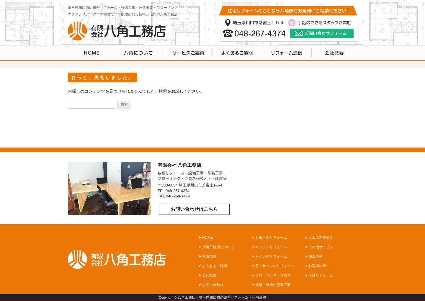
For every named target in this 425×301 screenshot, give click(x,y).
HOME (90, 53)
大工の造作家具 (320, 237)
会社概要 (209, 275)
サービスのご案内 (187, 53)
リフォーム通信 (287, 53)
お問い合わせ (212, 285)
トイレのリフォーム (271, 256)
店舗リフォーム (320, 275)
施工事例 (315, 256)
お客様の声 (317, 266)
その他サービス (320, 247)
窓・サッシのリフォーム (274, 266)
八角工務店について (138, 53)
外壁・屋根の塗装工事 (273, 285)
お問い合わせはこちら (194, 209)
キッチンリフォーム (271, 247)
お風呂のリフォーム (271, 237)
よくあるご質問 (237, 53)
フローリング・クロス (273, 275)
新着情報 (209, 256)
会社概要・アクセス (334, 53)
